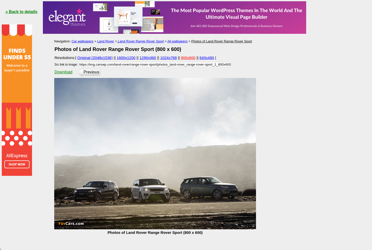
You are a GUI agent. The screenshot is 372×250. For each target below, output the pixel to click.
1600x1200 (126, 57)
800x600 (188, 57)
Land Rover (105, 41)
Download (63, 72)
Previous (91, 72)
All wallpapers (177, 41)
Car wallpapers (83, 41)
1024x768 (168, 57)
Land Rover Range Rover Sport (140, 41)
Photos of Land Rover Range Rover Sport (221, 41)
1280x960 (147, 57)
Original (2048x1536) (95, 57)
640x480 (206, 57)
